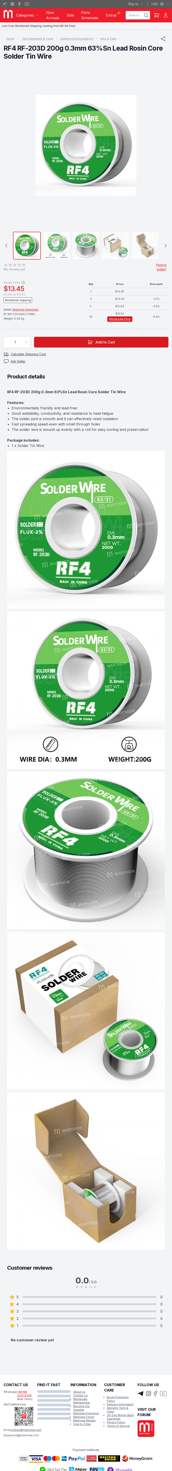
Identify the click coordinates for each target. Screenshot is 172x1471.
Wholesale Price (120, 319)
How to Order (82, 1424)
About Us (79, 1392)
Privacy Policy (116, 1422)
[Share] (163, 38)
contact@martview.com (26, 1430)
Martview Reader (84, 1420)
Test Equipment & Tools (37, 38)
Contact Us (80, 1395)
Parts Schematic (90, 15)
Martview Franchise (86, 1413)
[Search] (146, 15)
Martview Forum (83, 1417)
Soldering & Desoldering (76, 38)
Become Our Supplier (81, 1407)
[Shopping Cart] (156, 15)
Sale (70, 15)
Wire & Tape (108, 38)
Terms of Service (118, 1426)
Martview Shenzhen (26, 309)
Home (10, 38)
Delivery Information (120, 1404)
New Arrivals (52, 15)
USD (160, 4)
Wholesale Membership (81, 1400)
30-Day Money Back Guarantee (120, 1416)
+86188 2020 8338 (24, 1393)
